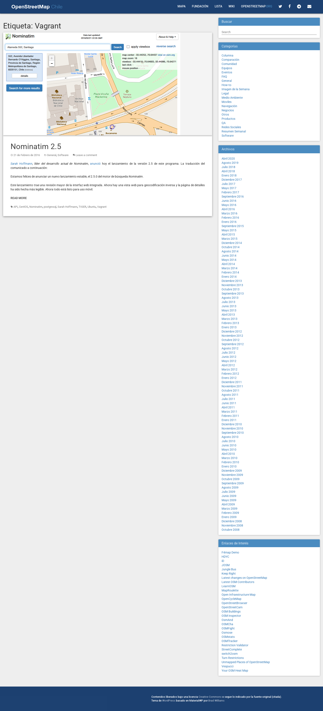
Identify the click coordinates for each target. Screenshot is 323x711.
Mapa (182, 6)
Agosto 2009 (230, 487)
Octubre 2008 (231, 529)
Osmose (227, 632)
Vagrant (101, 206)
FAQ (224, 76)
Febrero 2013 (230, 323)
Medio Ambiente (232, 97)
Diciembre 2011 (232, 382)
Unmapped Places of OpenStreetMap (246, 662)
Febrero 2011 (230, 415)
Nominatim (35, 206)
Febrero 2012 (230, 373)
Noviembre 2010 (232, 428)
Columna (227, 55)
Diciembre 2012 (232, 331)
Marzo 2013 (229, 318)
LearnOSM (229, 586)
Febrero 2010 (230, 462)
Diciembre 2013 (232, 281)
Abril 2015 (228, 234)
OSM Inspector (231, 615)
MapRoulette (230, 590)
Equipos (227, 68)
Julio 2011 (228, 399)
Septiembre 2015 (233, 226)
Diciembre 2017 (232, 179)
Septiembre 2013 (233, 293)
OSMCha (227, 624)
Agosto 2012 (230, 348)
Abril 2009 (228, 504)
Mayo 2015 (229, 230)
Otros (225, 114)
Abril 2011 (228, 407)
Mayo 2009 (229, 500)
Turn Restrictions (233, 658)
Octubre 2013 (231, 289)
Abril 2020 (228, 158)
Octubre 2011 (231, 390)
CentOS (23, 206)
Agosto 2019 (230, 162)
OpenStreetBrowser (234, 603)
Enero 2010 (229, 466)
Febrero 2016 (230, 217)
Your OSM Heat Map (235, 670)
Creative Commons (210, 696)
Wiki (232, 6)
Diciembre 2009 (232, 470)
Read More (19, 198)
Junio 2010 (229, 445)
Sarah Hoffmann (21, 163)
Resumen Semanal (234, 131)
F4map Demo (230, 552)
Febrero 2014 (230, 272)
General (51, 155)
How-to (226, 85)
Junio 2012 (229, 356)
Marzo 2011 (229, 411)
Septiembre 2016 (233, 196)
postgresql (50, 206)
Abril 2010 (228, 453)
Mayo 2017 (229, 188)
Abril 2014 (228, 264)
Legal (225, 93)
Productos (228, 118)
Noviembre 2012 (232, 335)
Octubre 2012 (231, 340)
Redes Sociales (231, 127)
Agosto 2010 (230, 437)
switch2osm (230, 653)
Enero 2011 (229, 420)
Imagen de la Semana (236, 89)
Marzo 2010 (229, 458)
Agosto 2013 (230, 297)
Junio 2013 (229, 306)
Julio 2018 (228, 167)
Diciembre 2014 (232, 243)
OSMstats (228, 636)
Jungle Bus (229, 569)
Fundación (200, 6)
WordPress (168, 700)
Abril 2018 (228, 171)
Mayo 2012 (229, 361)
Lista (218, 6)
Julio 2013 (228, 302)
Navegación (229, 106)
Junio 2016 (229, 200)
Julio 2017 (228, 184)
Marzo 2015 (229, 238)
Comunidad (229, 64)
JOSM (226, 565)
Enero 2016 (229, 222)
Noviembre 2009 (232, 475)
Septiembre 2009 (233, 483)
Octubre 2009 (231, 479)
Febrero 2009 (230, 512)
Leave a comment (86, 155)
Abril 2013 (228, 314)
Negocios (228, 110)
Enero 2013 (229, 327)
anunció (95, 163)
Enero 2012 (229, 378)
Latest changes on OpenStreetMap (244, 577)
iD (223, 561)
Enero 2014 (229, 276)
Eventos (227, 72)
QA (224, 123)
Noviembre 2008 (232, 525)
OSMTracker (230, 641)
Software (63, 155)
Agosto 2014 (230, 251)
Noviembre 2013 (232, 285)
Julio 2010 (228, 441)
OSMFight (228, 628)
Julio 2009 (228, 491)
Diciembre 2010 (232, 424)
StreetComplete (232, 649)
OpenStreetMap (256, 6)
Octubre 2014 (231, 247)
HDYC (225, 556)
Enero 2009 (229, 517)
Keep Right (229, 573)
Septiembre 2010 (233, 432)
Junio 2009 (229, 496)
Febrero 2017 (230, 192)
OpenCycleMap (231, 599)
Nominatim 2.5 (36, 146)
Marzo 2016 (229, 213)
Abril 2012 (228, 365)
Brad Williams (216, 700)
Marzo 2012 (229, 369)
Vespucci (227, 666)
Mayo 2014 (229, 259)
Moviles (226, 102)
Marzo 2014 (229, 268)
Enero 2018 (229, 175)
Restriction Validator (235, 645)
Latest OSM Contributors (238, 582)
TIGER (82, 206)
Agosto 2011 (230, 394)
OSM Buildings (231, 611)
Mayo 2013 (229, 310)
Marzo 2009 (229, 508)
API (15, 206)
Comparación (230, 59)
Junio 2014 (229, 255)
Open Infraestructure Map (239, 594)
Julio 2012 (228, 352)
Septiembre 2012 (233, 344)
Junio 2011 (229, 403)
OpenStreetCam (232, 607)
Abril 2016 (228, 209)
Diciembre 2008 (232, 521)
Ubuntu (91, 206)
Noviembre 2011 (232, 386)
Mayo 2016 (229, 205)
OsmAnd (227, 620)
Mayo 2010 (229, 449)
